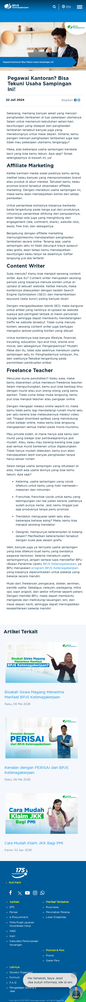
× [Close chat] (74, 975)
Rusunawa (52, 907)
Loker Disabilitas (56, 917)
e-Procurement (19, 917)
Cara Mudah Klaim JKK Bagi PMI (34, 843)
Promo (50, 955)
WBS (13, 931)
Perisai (14, 912)
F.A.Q (13, 982)
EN (66, 7)
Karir (12, 936)
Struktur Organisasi (21, 972)
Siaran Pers (52, 960)
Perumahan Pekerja (58, 912)
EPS (12, 907)
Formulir (15, 977)
